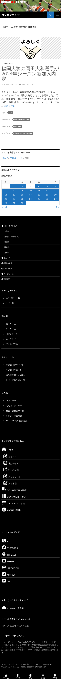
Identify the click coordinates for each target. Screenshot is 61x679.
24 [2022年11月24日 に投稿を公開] (30, 199)
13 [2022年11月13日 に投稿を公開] (55, 190)
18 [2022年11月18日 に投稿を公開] (39, 194)
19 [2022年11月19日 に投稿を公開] (47, 194)
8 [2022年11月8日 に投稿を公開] (13, 190)
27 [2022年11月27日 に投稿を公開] (55, 199)
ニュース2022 (6, 63)
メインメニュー (57, 15)
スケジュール (7, 274)
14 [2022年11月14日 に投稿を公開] (5, 194)
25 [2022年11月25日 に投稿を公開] (39, 199)
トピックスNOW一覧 (15, 380)
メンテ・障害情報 (14, 415)
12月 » (56, 207)
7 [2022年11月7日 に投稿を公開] (5, 190)
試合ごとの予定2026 (15, 375)
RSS (5, 581)
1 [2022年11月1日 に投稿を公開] (13, 186)
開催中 (7, 247)
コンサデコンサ (10, 15)
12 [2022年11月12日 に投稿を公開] (47, 190)
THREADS (8, 555)
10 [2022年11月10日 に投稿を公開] (30, 190)
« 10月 (5, 207)
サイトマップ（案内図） (17, 420)
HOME (4, 158)
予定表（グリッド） (15, 365)
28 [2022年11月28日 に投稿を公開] (5, 203)
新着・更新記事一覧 (15, 410)
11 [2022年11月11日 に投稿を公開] (39, 190)
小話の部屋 (6, 263)
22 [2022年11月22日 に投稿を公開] (14, 199)
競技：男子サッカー (21, 119)
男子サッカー (12, 324)
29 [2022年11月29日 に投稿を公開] (14, 203)
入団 (10, 113)
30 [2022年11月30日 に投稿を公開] (22, 203)
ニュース (5, 258)
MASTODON (10, 568)
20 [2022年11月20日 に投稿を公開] (55, 194)
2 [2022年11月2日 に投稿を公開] (22, 186)
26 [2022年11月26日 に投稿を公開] (47, 199)
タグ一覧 (10, 303)
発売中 (7, 242)
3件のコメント (27, 84)
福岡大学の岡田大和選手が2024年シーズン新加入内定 (30, 73)
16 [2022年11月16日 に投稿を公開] (22, 194)
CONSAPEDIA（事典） (14, 490)
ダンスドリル (12, 344)
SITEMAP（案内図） (13, 608)
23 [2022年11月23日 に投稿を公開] (22, 199)
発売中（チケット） (12, 236)
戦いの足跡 (6, 268)
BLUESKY (8, 561)
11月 (20, 158)
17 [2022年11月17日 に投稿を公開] (30, 194)
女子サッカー (12, 329)
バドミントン (12, 334)
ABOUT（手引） (11, 510)
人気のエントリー (14, 405)
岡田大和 (17, 126)
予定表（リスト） (14, 370)
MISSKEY (8, 575)
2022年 (13, 158)
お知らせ (7, 231)
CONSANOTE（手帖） (14, 497)
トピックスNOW (9, 226)
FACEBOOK (9, 548)
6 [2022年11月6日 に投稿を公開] (55, 186)
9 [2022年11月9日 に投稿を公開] (22, 190)
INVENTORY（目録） (14, 503)
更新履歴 (5, 279)
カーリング (11, 339)
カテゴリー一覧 (13, 298)
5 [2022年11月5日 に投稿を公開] (47, 186)
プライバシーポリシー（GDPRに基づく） (17, 664)
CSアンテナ (11, 400)
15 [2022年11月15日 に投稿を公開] (14, 194)
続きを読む (11, 105)
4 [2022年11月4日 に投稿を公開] (38, 186)
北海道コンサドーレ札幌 (23, 133)
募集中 (7, 252)
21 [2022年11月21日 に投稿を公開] (5, 199)
